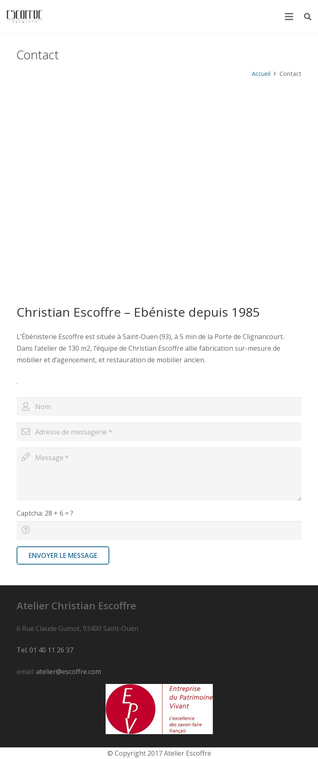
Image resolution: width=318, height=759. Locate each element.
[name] (159, 406)
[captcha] (159, 530)
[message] (159, 474)
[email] (159, 431)
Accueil (261, 74)
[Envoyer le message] (63, 555)
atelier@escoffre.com (68, 671)
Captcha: (45, 513)
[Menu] (289, 16)
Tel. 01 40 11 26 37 (45, 650)
